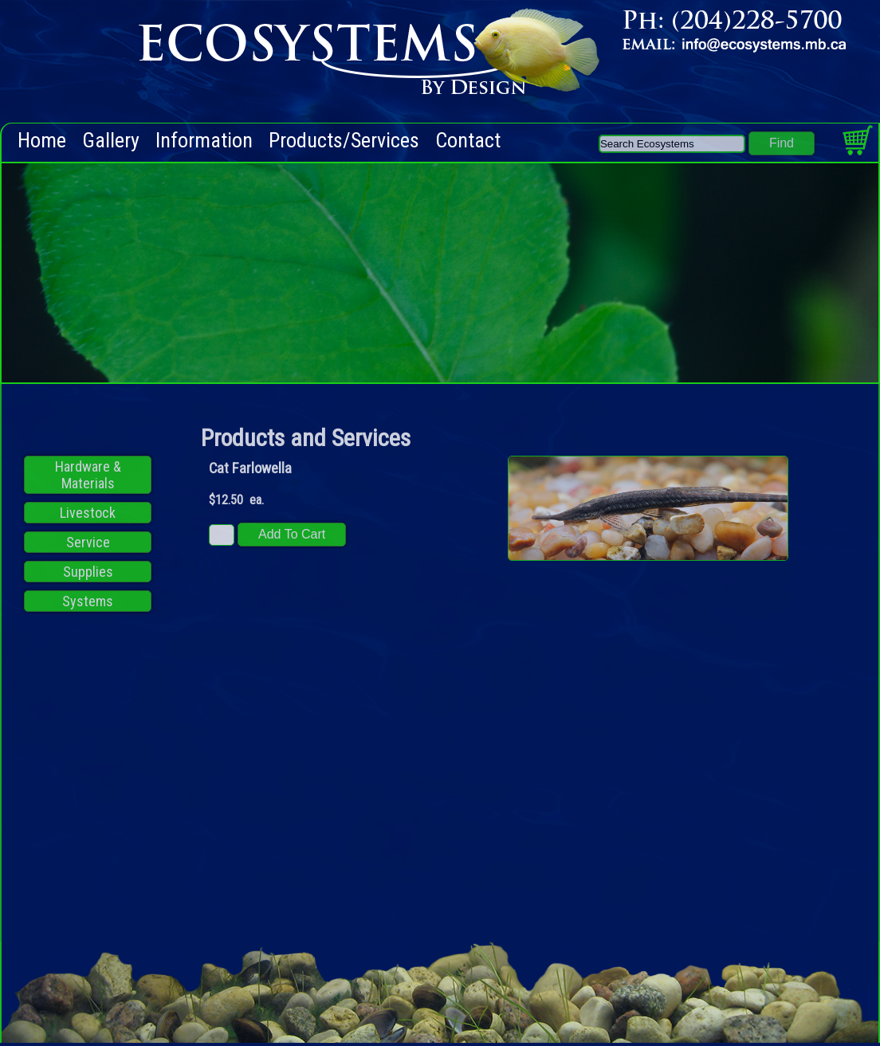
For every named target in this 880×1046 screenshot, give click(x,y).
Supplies (88, 571)
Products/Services (344, 140)
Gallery (110, 140)
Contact (468, 140)
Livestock (88, 512)
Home (42, 140)
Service (88, 542)
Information (204, 140)
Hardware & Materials (88, 475)
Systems (87, 601)
